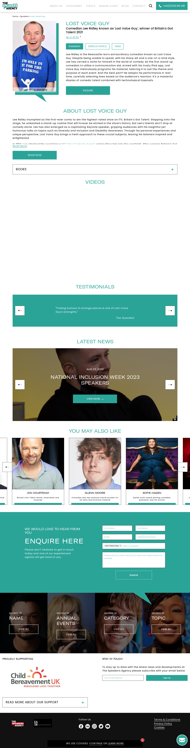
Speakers (24, 16)
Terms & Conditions (167, 719)
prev (20, 310)
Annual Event (108, 6)
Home (15, 16)
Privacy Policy (163, 723)
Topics (90, 6)
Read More (20, 146)
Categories (74, 6)
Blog (125, 6)
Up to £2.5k (72, 37)
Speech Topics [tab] (97, 46)
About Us (56, 6)
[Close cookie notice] (142, 740)
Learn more (116, 743)
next (170, 310)
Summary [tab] (74, 46)
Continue (96, 743)
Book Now (35, 155)
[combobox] (143, 546)
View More (95, 398)
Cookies (159, 727)
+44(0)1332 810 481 (172, 6)
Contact (138, 6)
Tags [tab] (118, 46)
